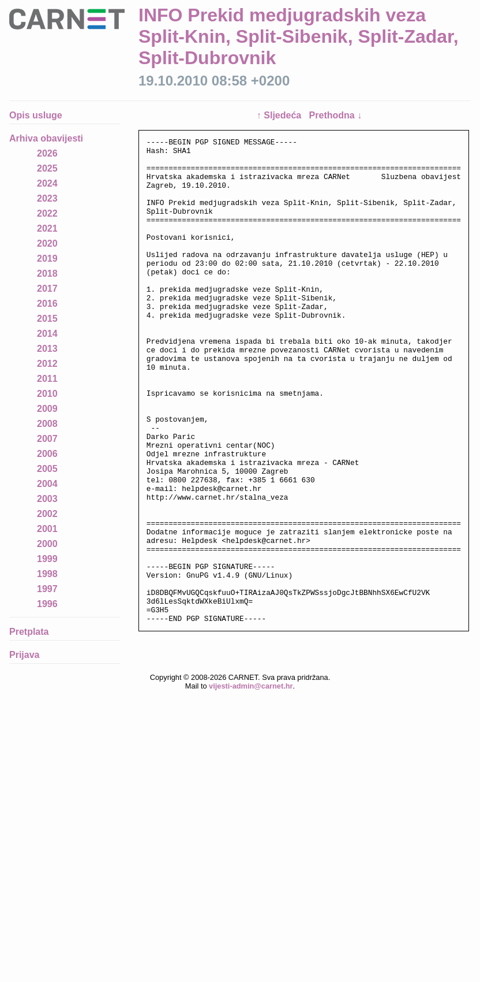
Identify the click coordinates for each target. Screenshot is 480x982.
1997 (47, 589)
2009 (47, 409)
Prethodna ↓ (335, 115)
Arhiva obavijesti (46, 138)
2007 (47, 439)
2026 (47, 153)
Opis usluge (35, 115)
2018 (47, 273)
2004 (47, 484)
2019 (47, 258)
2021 (47, 228)
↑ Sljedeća (280, 115)
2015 (47, 318)
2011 (47, 379)
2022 (47, 213)
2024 (47, 183)
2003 (47, 499)
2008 (47, 424)
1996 (47, 604)
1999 (47, 559)
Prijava (24, 655)
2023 (47, 198)
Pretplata (28, 632)
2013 (47, 349)
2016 (47, 303)
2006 (47, 454)
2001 (47, 529)
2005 (47, 469)
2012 (47, 364)
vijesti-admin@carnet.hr (250, 748)
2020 (47, 243)
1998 (47, 574)
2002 (47, 514)
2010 (47, 394)
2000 (47, 544)
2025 (47, 168)
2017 (47, 288)
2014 (47, 334)
